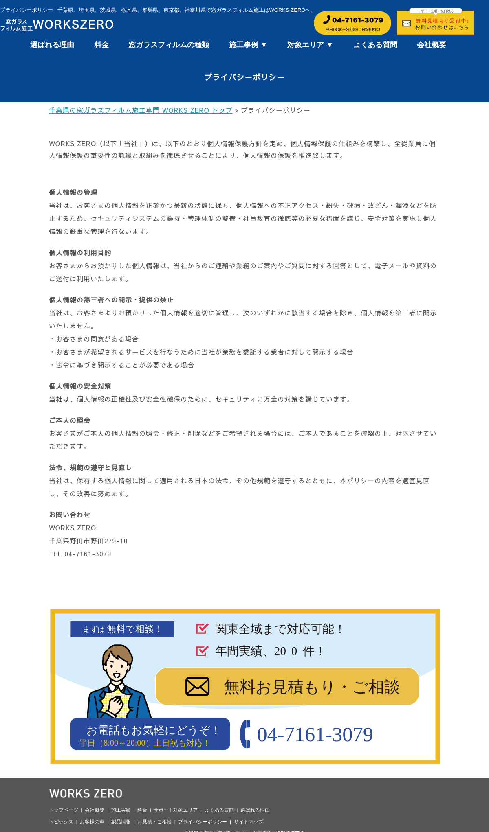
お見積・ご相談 (154, 822)
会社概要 (431, 45)
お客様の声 (92, 822)
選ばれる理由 (52, 45)
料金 (101, 45)
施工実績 (121, 810)
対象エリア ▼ (310, 45)
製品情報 (121, 822)
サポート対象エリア (176, 810)
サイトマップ (248, 822)
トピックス (61, 822)
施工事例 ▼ (248, 45)
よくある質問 (375, 45)
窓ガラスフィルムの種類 (168, 45)
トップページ (63, 810)
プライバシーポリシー (202, 822)
